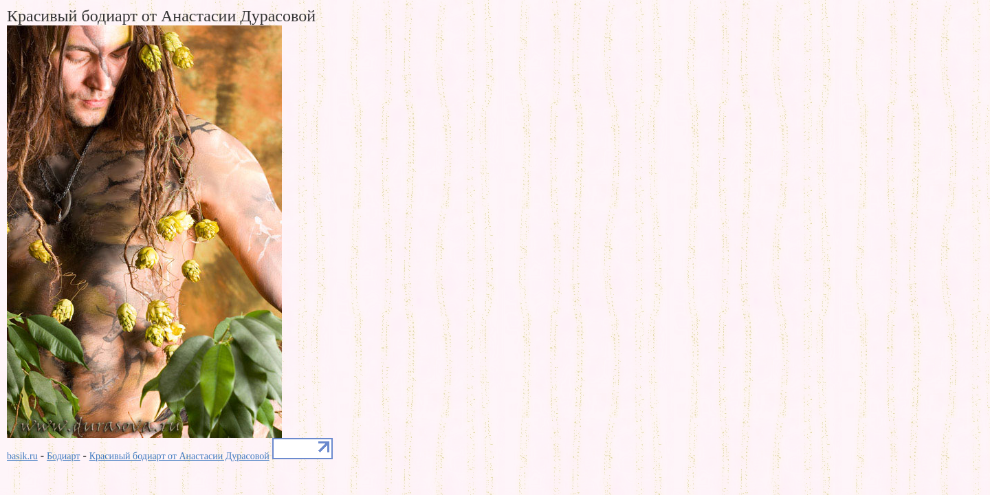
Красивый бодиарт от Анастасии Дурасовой (179, 456)
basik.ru (22, 456)
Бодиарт (63, 456)
